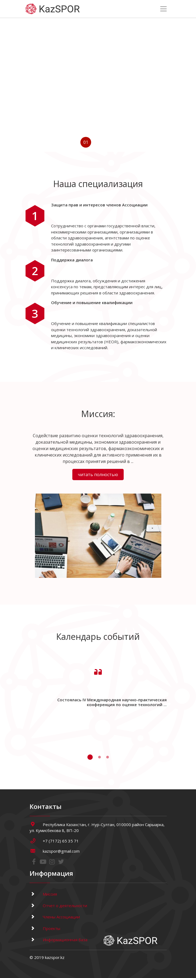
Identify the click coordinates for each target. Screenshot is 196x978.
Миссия (43, 894)
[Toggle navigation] (163, 9)
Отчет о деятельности (58, 905)
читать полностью (98, 474)
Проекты (45, 928)
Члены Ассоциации (55, 916)
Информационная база (58, 939)
